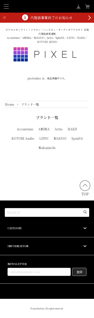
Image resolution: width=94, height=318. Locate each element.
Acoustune (25, 129)
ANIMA (44, 129)
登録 (79, 272)
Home (9, 104)
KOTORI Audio (23, 138)
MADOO (60, 138)
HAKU (72, 129)
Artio (59, 129)
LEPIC (44, 138)
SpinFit (77, 138)
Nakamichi (47, 148)
